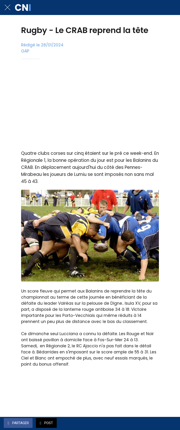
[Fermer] (7, 7)
